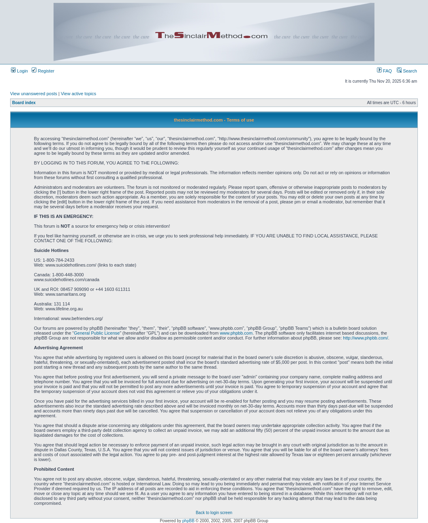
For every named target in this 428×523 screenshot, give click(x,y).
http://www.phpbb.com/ (365, 337)
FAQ (384, 70)
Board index (24, 102)
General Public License (97, 333)
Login (19, 70)
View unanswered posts (33, 93)
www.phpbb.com (236, 333)
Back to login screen (214, 512)
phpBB (188, 521)
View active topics (78, 93)
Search (407, 70)
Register (43, 70)
